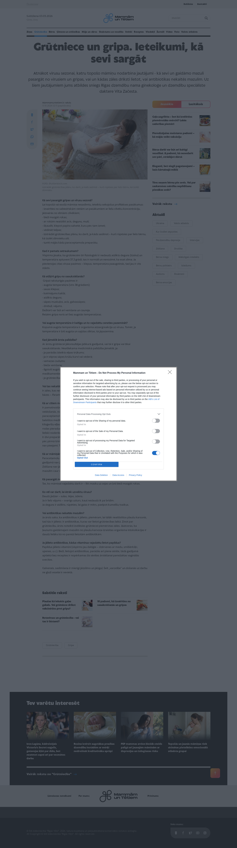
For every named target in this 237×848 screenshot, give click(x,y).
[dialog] (118, 424)
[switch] (156, 421)
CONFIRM (96, 464)
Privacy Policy (135, 475)
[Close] (171, 373)
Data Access (118, 475)
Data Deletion (101, 475)
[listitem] (118, 414)
